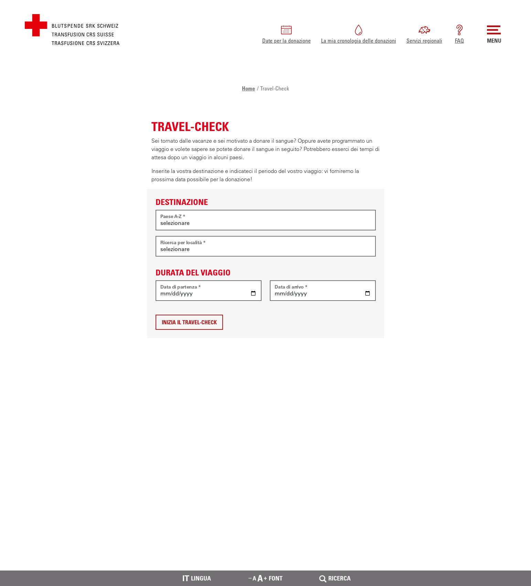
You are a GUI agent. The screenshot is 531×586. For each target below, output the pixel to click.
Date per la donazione (286, 33)
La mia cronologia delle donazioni (358, 33)
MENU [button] (494, 33)
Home (248, 88)
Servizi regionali (424, 33)
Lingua (196, 578)
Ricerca (334, 578)
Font (265, 578)
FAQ (459, 33)
